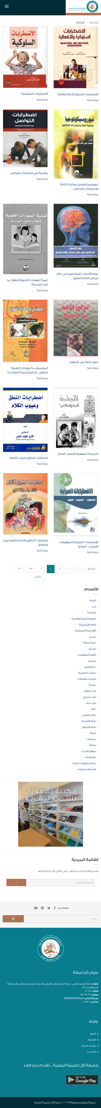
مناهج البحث (88, 751)
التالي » (38, 576)
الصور (93, 1033)
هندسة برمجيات (86, 769)
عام (93, 709)
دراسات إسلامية (87, 672)
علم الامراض (89, 727)
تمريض (92, 661)
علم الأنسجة (88, 721)
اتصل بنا (91, 1051)
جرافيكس (90, 666)
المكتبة (91, 1039)
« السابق (90, 568)
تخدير (92, 636)
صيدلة (92, 685)
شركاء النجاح (88, 1045)
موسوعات (90, 757)
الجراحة (91, 612)
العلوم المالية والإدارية (83, 618)
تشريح (92, 648)
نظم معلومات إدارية (84, 763)
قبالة (93, 733)
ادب (94, 606)
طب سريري (89, 697)
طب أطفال (90, 691)
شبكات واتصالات (86, 679)
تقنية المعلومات (87, 654)
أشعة (92, 600)
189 (30, 568)
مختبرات (91, 739)
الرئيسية (93, 22)
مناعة (92, 745)
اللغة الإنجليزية (87, 624)
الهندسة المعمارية (85, 630)
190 (19, 568)
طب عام (91, 703)
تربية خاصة (89, 642)
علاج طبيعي (89, 715)
